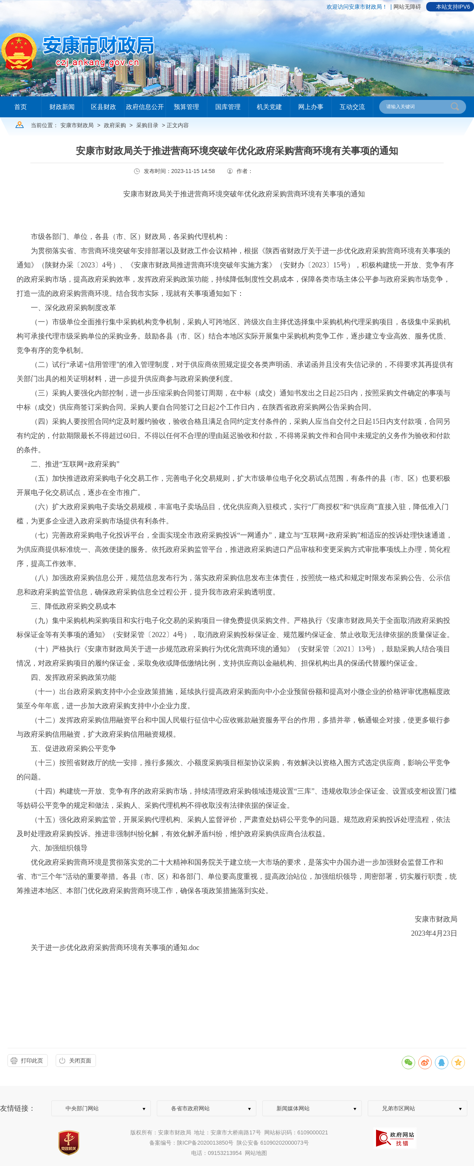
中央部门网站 (82, 1108)
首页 (20, 106)
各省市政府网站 (190, 1108)
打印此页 (32, 1060)
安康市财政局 (77, 125)
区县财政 (103, 106)
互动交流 (352, 106)
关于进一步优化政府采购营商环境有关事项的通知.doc (115, 948)
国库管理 (228, 106)
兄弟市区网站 (398, 1108)
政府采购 (115, 125)
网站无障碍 (407, 7)
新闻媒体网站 (293, 1108)
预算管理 (186, 106)
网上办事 (311, 106)
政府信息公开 (145, 106)
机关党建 (269, 106)
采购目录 (147, 125)
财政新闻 (62, 106)
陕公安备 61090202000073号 (273, 1143)
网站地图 (256, 1153)
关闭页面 (80, 1060)
